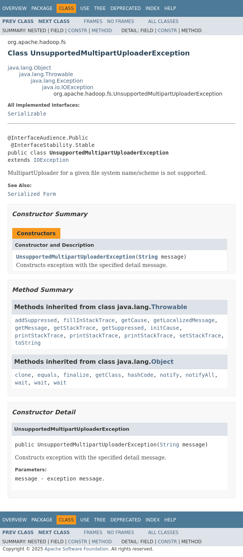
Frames (93, 21)
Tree (100, 8)
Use (84, 8)
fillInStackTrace (89, 320)
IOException (51, 160)
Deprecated (125, 8)
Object (162, 361)
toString (27, 343)
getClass (108, 375)
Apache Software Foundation (76, 549)
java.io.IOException (68, 87)
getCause (134, 320)
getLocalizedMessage (183, 320)
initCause (164, 328)
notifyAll (200, 375)
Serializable (27, 114)
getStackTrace (74, 328)
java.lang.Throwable (46, 74)
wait (21, 382)
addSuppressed (36, 320)
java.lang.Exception (57, 81)
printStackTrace (39, 335)
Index (153, 8)
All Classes (163, 21)
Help (170, 8)
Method (102, 30)
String (148, 257)
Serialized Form (32, 194)
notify (169, 375)
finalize (76, 375)
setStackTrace (200, 335)
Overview (14, 8)
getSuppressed (123, 328)
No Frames (120, 21)
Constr (77, 30)
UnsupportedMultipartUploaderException (75, 257)
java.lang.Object (29, 68)
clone (23, 375)
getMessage (31, 328)
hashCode (140, 375)
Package (41, 8)
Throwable (169, 307)
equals (47, 375)
